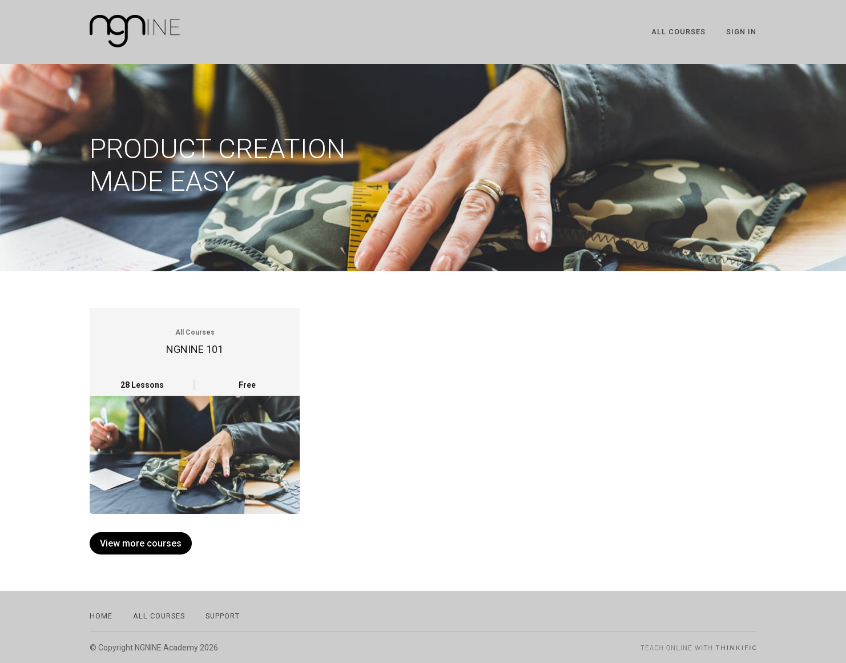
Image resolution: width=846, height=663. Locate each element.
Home (101, 616)
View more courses (141, 543)
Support (223, 616)
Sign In (741, 31)
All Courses (678, 31)
